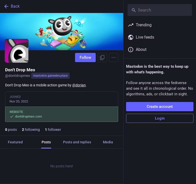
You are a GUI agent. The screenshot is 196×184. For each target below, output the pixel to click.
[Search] (160, 10)
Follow (85, 57)
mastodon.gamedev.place (50, 75)
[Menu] (113, 57)
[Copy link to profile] (102, 57)
